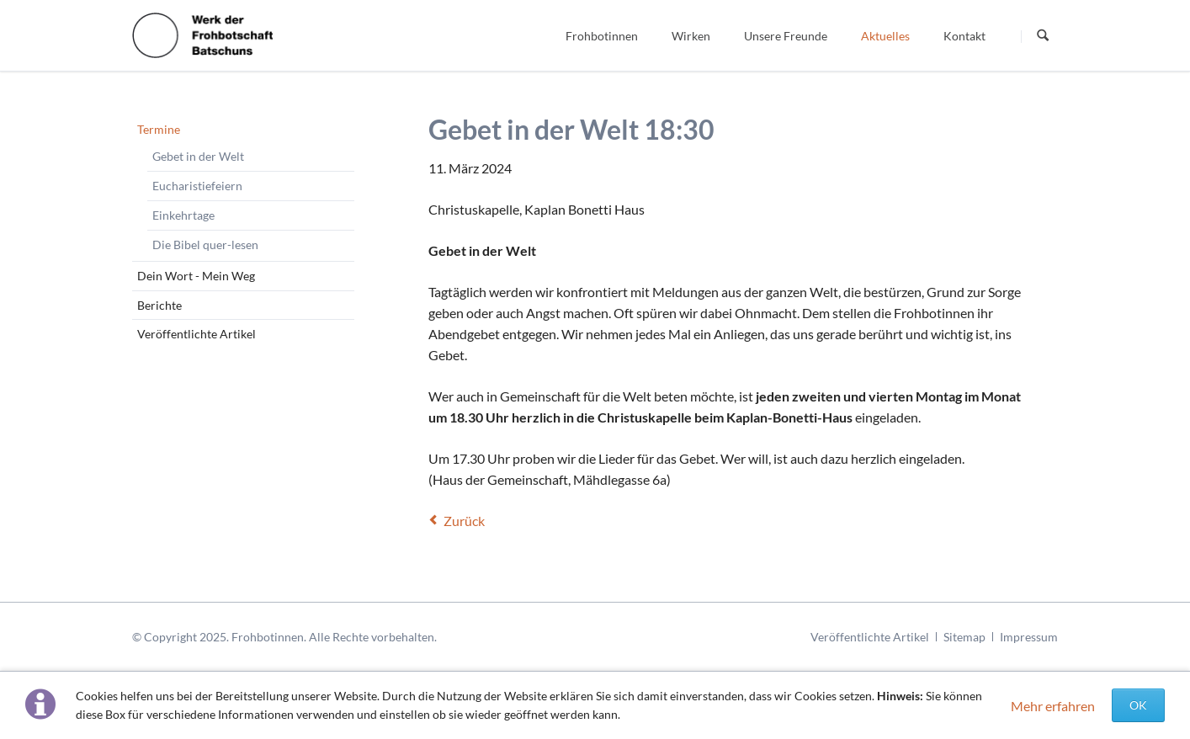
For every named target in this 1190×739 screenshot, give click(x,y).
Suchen (1042, 36)
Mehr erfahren (1053, 706)
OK (1138, 705)
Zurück (464, 521)
